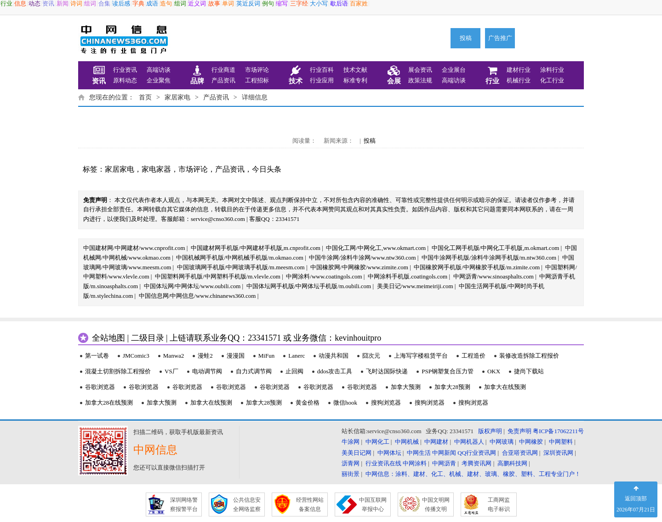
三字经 (299, 3)
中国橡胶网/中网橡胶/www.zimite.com (359, 267)
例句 (268, 3)
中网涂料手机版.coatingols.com (407, 276)
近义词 (197, 3)
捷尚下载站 (529, 371)
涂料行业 (552, 69)
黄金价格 (308, 402)
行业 (6, 3)
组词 (90, 3)
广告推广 (500, 38)
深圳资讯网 (558, 452)
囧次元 (371, 355)
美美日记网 (356, 452)
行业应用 (322, 80)
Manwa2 (173, 355)
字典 (138, 3)
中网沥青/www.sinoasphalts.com (493, 276)
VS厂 (171, 371)
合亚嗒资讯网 (520, 452)
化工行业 (552, 80)
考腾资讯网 (476, 463)
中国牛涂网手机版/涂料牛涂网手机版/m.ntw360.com (489, 257)
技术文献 (355, 69)
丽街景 (351, 473)
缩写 (282, 3)
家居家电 (177, 97)
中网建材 (436, 441)
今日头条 (266, 169)
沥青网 (351, 463)
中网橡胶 (531, 441)
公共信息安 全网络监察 (247, 504)
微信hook (345, 402)
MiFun (266, 355)
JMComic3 (136, 355)
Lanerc (296, 355)
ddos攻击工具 (335, 371)
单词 (228, 3)
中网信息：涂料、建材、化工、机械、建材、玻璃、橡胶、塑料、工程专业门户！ (473, 473)
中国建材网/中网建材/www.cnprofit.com (134, 247)
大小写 (319, 3)
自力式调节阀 (254, 371)
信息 (20, 3)
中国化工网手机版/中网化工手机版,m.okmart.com (495, 247)
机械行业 (519, 80)
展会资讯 (420, 69)
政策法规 (420, 80)
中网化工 (377, 441)
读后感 (121, 3)
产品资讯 (223, 80)
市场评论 (257, 69)
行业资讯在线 (383, 463)
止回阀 (294, 371)
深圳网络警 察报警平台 (184, 504)
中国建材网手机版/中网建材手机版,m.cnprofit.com (255, 247)
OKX (493, 371)
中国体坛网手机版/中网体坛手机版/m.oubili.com (308, 286)
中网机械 (407, 441)
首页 (145, 97)
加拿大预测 (406, 386)
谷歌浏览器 (100, 386)
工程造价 (473, 355)
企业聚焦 (159, 80)
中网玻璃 (502, 441)
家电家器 (156, 169)
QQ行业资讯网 (476, 452)
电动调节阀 (207, 371)
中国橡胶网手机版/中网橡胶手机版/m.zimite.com (477, 267)
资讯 (48, 3)
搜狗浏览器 (386, 402)
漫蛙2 (205, 355)
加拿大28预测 (452, 386)
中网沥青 (444, 463)
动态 (34, 3)
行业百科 (322, 69)
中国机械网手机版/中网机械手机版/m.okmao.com (239, 257)
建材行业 (519, 69)
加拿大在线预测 (505, 386)
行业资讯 (125, 69)
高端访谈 (159, 69)
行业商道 (223, 69)
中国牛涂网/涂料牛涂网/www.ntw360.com (362, 257)
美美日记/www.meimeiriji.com (415, 286)
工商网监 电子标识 (499, 504)
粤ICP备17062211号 (558, 431)
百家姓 (359, 3)
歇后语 (339, 3)
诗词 (76, 3)
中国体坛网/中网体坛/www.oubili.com (192, 286)
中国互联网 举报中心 (373, 504)
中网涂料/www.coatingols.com (324, 276)
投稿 (466, 38)
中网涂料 (415, 463)
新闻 (62, 3)
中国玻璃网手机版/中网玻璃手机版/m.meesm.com (241, 267)
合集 (104, 3)
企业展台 (454, 69)
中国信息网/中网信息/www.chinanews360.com (197, 295)
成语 (152, 3)
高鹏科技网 (512, 463)
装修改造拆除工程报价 (529, 355)
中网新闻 (444, 452)
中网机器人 (469, 441)
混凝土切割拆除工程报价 (118, 371)
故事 (214, 3)
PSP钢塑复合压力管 (448, 371)
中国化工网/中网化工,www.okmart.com (376, 247)
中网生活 (419, 452)
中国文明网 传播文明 (436, 504)
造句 (166, 3)
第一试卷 (97, 355)
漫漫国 (236, 355)
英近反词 (248, 3)
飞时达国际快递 (387, 371)
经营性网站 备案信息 (310, 504)
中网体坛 (389, 452)
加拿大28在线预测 (109, 402)
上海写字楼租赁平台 (421, 355)
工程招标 (257, 80)
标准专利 (355, 80)
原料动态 (125, 80)
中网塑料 (561, 441)
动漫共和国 (333, 355)
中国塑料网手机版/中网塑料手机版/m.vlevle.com (217, 276)
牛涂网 (351, 441)
